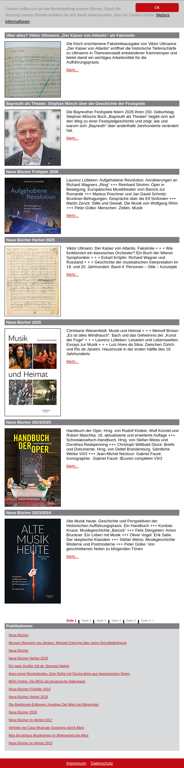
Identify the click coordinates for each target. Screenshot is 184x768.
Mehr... (72, 70)
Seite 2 (86, 620)
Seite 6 (146, 620)
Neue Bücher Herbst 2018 (28, 697)
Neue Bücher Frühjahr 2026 (32, 171)
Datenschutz (102, 763)
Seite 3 (101, 620)
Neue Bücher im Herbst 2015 (30, 743)
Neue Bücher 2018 (23, 712)
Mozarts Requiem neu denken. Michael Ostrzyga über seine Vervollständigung (68, 643)
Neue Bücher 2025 (23, 322)
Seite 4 (116, 620)
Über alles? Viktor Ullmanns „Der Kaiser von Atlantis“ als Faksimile (70, 35)
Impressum (76, 763)
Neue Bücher (18, 635)
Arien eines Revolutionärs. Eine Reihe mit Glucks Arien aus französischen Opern (69, 673)
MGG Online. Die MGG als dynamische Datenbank (47, 681)
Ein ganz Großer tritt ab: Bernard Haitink (39, 666)
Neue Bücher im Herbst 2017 (30, 720)
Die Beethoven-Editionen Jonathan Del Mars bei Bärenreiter (54, 704)
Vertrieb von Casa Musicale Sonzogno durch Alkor (46, 727)
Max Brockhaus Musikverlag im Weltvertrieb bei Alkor (49, 735)
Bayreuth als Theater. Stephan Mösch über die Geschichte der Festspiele (75, 103)
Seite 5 (131, 620)
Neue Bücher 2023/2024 (28, 512)
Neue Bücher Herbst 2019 (28, 658)
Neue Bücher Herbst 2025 (30, 240)
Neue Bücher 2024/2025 (28, 422)
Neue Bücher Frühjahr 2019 (30, 689)
